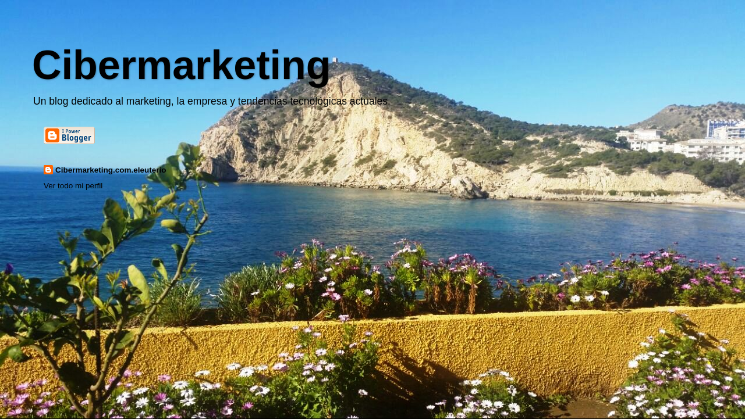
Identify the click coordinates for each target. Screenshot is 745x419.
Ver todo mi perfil (73, 185)
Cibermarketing (181, 65)
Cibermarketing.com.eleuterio (110, 170)
